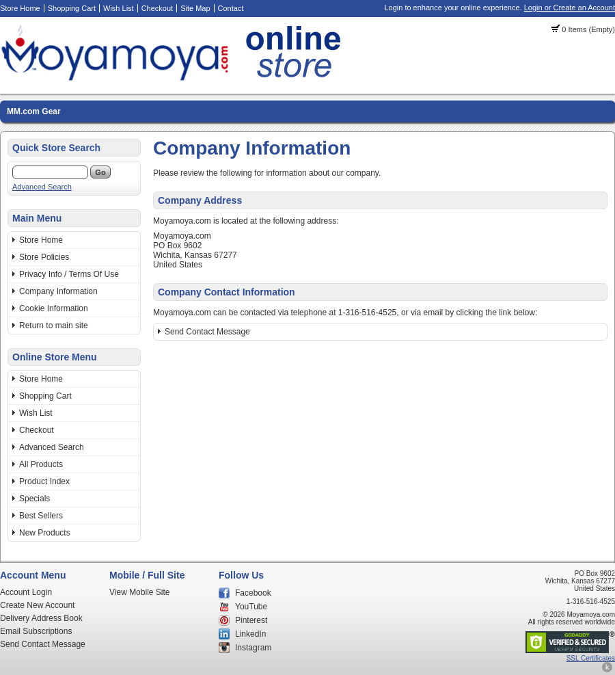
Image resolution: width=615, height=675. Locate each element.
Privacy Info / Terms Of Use (69, 274)
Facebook (253, 593)
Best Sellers (41, 515)
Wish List (118, 8)
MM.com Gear (34, 111)
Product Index (44, 481)
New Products (44, 533)
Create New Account (37, 605)
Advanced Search (42, 187)
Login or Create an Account (569, 7)
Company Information (58, 291)
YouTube (251, 606)
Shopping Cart (72, 8)
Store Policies (44, 257)
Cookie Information (53, 308)
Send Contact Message (207, 331)
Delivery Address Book (41, 618)
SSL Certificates (590, 658)
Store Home (20, 8)
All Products (41, 464)
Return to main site (53, 325)
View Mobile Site (139, 592)
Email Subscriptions (36, 631)
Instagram (253, 647)
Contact (231, 8)
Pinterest (251, 620)
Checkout (157, 8)
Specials (34, 498)
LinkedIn (250, 634)
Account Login (26, 592)
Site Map (195, 8)
